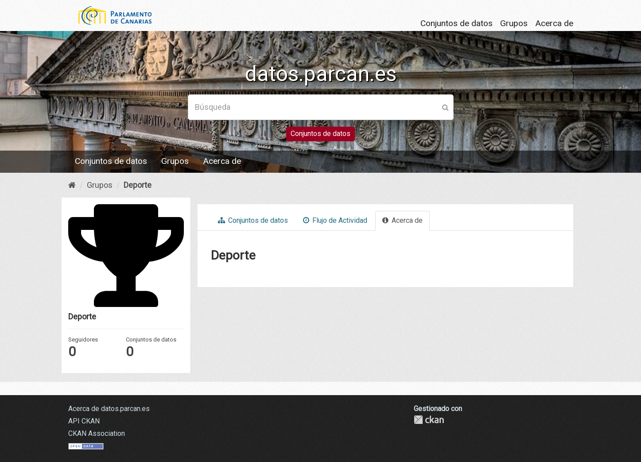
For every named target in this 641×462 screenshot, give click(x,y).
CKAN (429, 419)
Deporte (138, 185)
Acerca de (554, 23)
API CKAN (84, 421)
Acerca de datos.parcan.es (109, 408)
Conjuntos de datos (456, 23)
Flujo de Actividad (335, 220)
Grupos (514, 23)
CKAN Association (96, 433)
